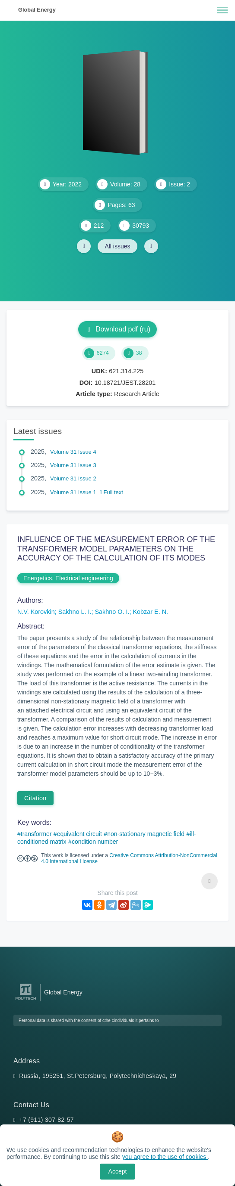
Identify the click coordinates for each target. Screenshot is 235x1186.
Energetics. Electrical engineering (68, 578)
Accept (117, 1171)
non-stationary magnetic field (145, 833)
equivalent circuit (79, 833)
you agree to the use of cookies (165, 1156)
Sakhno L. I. (75, 611)
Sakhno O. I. (112, 611)
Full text (111, 492)
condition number (95, 841)
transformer (36, 833)
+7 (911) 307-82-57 (46, 1119)
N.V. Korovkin (36, 611)
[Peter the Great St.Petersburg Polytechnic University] (25, 1000)
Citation (35, 798)
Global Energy (37, 9)
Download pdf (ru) (117, 329)
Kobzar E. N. (150, 611)
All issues (117, 246)
